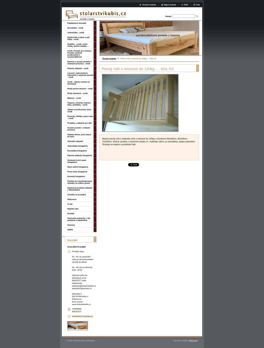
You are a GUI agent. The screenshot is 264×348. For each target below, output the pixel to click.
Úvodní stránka (109, 59)
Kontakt (70, 213)
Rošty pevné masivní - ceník (80, 89)
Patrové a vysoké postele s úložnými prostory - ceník (79, 63)
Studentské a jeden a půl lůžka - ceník (78, 38)
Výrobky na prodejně (76, 195)
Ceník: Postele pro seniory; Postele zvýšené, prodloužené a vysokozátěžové (79, 54)
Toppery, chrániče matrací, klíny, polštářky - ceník (79, 104)
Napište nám (73, 209)
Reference (71, 199)
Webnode (193, 341)
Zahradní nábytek (75, 141)
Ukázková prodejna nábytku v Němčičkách (79, 189)
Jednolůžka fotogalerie (77, 146)
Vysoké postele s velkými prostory (78, 129)
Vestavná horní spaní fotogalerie (76, 161)
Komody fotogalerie (76, 176)
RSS (186, 5)
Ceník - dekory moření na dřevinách (78, 83)
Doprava (71, 225)
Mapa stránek (170, 5)
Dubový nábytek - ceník (77, 68)
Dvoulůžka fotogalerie (77, 151)
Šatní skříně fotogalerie (77, 167)
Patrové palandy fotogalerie (79, 155)
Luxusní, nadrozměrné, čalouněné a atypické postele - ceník (80, 75)
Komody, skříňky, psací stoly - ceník (80, 117)
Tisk (198, 5)
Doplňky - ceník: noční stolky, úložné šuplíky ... (78, 45)
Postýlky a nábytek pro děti (79, 123)
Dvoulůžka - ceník (75, 28)
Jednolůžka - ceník (75, 33)
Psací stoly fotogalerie (77, 172)
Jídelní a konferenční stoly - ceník (79, 111)
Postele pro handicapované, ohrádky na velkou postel (79, 182)
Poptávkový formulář (76, 23)
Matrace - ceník (74, 98)
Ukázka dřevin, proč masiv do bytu (79, 135)
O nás (70, 204)
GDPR (70, 230)
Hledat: (168, 16)
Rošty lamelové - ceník (77, 93)
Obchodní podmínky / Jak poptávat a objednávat (78, 219)
